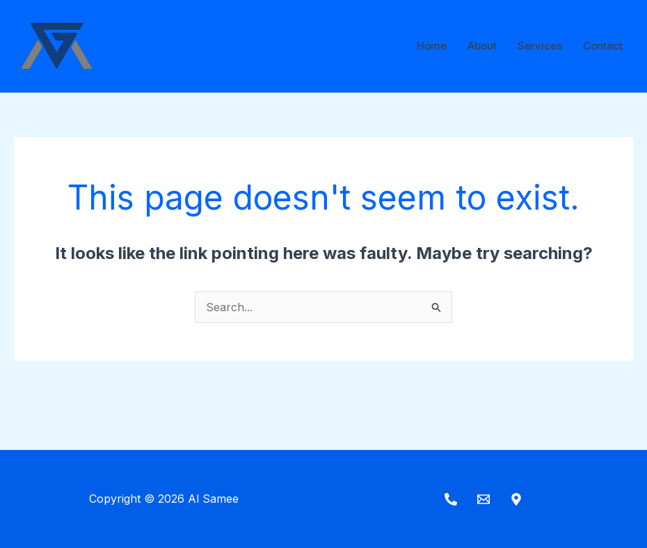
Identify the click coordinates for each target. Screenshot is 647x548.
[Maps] (516, 499)
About (482, 45)
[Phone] (451, 499)
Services (540, 45)
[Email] (483, 499)
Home (432, 45)
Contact (603, 45)
